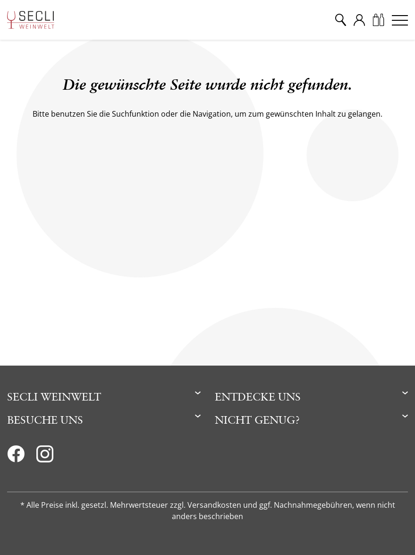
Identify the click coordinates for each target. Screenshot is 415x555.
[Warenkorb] (378, 20)
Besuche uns (45, 419)
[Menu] (400, 20)
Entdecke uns (258, 396)
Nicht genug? (257, 419)
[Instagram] (45, 456)
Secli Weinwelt (54, 396)
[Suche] (340, 20)
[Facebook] (16, 456)
